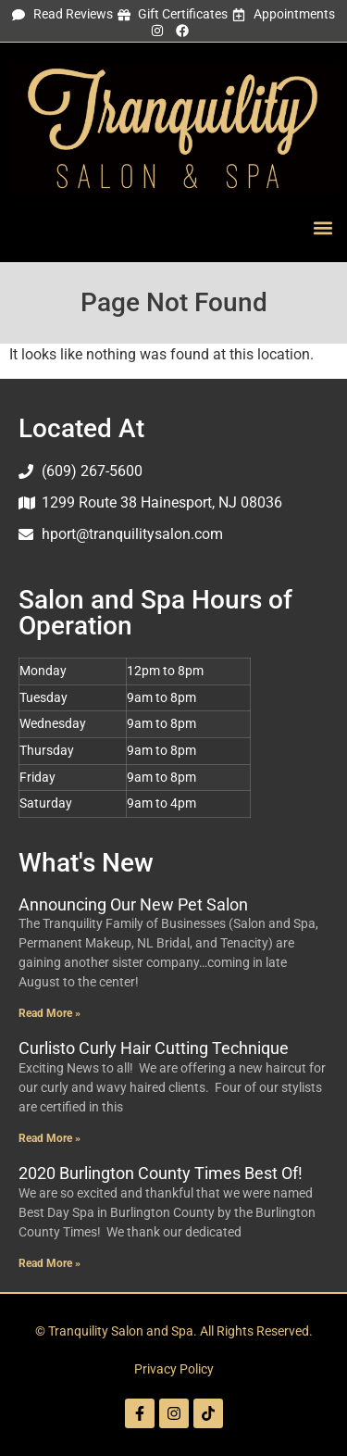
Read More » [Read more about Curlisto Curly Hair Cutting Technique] (50, 1138)
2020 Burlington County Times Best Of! (161, 1173)
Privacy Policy (174, 1369)
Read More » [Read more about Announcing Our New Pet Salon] (50, 1013)
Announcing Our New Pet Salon (133, 904)
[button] (322, 228)
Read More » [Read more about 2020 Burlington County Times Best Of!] (50, 1263)
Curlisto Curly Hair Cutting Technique (154, 1048)
